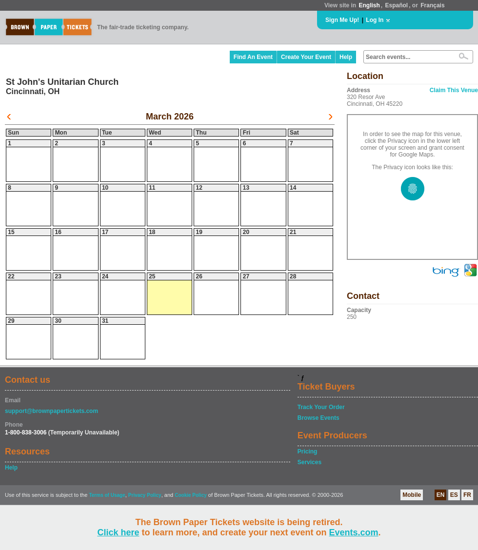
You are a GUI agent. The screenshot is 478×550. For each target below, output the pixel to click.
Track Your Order (321, 407)
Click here (118, 532)
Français (432, 5)
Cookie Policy (191, 495)
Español (396, 5)
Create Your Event (306, 57)
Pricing (308, 451)
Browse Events (318, 417)
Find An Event (253, 57)
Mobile (411, 494)
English (368, 5)
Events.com (353, 532)
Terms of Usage (107, 495)
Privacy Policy (144, 495)
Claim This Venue (454, 90)
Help (345, 57)
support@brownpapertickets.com (51, 411)
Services (309, 462)
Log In (374, 20)
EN (441, 494)
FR (467, 494)
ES (454, 494)
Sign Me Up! (342, 20)
